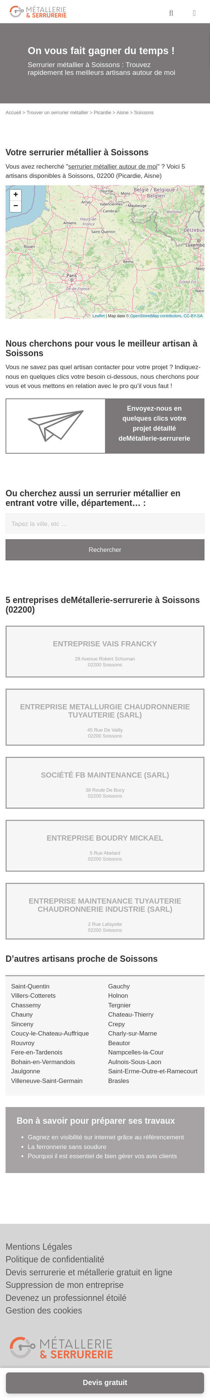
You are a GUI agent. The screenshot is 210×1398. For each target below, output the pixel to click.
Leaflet (98, 316)
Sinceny (22, 1024)
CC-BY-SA (193, 316)
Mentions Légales (39, 1247)
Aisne (123, 112)
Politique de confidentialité (55, 1259)
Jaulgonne (25, 1071)
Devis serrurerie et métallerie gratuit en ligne (89, 1272)
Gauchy (119, 986)
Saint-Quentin (30, 986)
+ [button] (15, 195)
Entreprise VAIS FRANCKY (105, 644)
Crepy (116, 1024)
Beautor (119, 1043)
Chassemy (26, 1005)
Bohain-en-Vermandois (43, 1062)
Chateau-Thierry (131, 1014)
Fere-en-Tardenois (36, 1052)
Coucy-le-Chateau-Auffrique (50, 1033)
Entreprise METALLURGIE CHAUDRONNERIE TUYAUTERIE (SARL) (105, 711)
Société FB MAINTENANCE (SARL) (105, 775)
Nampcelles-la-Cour (136, 1052)
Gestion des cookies (44, 1310)
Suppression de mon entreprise (65, 1285)
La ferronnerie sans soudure (67, 1146)
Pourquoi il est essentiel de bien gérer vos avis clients (102, 1156)
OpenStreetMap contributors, (156, 316)
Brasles (118, 1080)
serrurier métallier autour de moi (113, 166)
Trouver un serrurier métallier (57, 112)
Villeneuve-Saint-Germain (46, 1080)
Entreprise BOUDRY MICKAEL (105, 838)
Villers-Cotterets (33, 995)
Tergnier (119, 1005)
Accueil (13, 112)
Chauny (22, 1014)
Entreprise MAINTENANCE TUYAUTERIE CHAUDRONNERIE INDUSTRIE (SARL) (105, 905)
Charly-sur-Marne (132, 1033)
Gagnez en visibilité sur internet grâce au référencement (106, 1137)
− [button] (15, 206)
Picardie (102, 112)
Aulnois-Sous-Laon (135, 1062)
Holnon (118, 995)
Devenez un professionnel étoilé (66, 1298)
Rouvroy (22, 1043)
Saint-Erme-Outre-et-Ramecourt (153, 1071)
